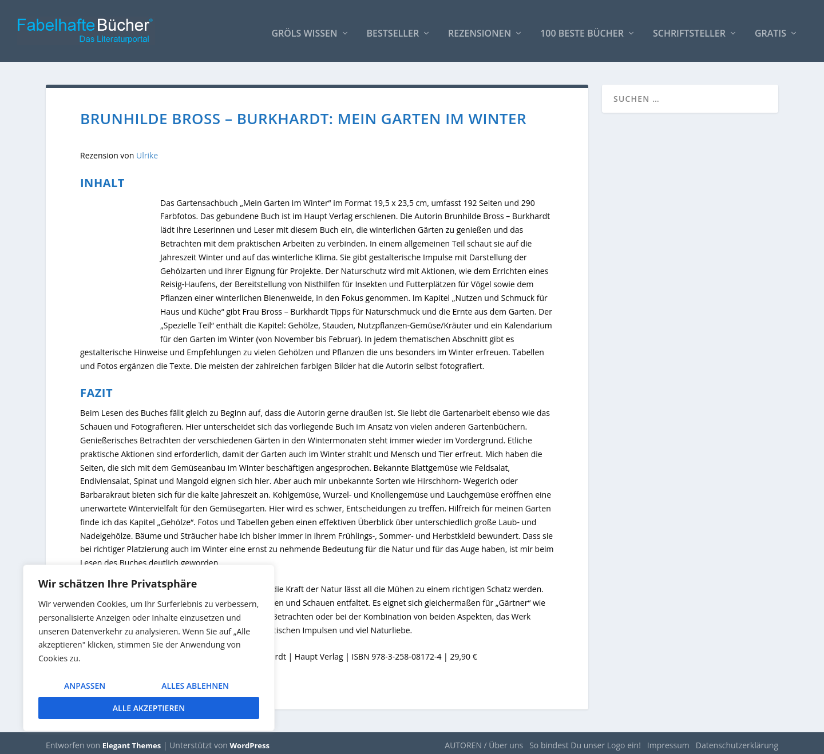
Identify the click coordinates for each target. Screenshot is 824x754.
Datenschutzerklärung (737, 740)
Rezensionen (479, 29)
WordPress (250, 741)
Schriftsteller (689, 29)
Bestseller (393, 29)
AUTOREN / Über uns (484, 740)
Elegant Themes (131, 741)
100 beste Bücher (582, 29)
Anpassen (84, 685)
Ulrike (147, 150)
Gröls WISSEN (304, 29)
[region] (149, 648)
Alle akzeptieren (149, 708)
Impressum (668, 740)
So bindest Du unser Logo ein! (585, 740)
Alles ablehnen (195, 685)
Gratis (770, 29)
